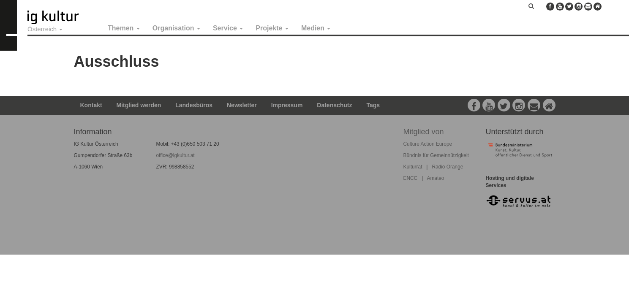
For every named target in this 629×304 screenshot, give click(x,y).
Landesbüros (193, 105)
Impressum (287, 105)
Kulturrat (412, 167)
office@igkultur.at (175, 155)
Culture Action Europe (427, 144)
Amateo (435, 178)
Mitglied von (423, 132)
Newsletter (242, 105)
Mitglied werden (139, 105)
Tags (373, 105)
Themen (124, 28)
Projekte (272, 28)
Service (228, 28)
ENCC (410, 178)
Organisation (176, 28)
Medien (316, 28)
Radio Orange (447, 167)
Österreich (45, 29)
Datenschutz (334, 105)
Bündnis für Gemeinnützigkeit (436, 155)
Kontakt (91, 105)
